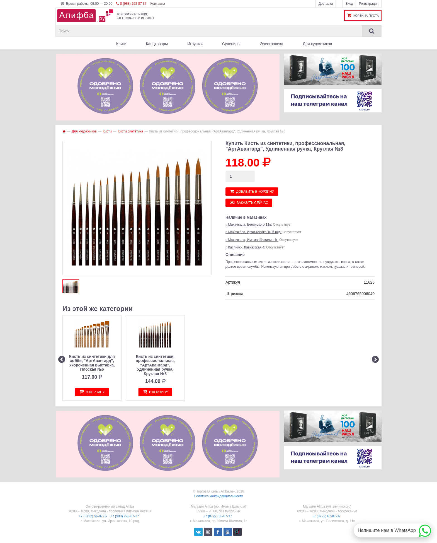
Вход (349, 4)
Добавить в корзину (252, 191)
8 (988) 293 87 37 (131, 4)
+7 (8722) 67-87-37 (326, 516)
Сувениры (231, 44)
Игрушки (195, 44)
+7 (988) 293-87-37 (125, 516)
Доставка (326, 4)
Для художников (317, 44)
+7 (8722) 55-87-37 (218, 516)
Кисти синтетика (130, 131)
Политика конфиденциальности (218, 496)
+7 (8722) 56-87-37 (93, 516)
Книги (121, 44)
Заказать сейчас (249, 202)
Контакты (157, 4)
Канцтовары (157, 44)
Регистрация (368, 4)
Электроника (271, 44)
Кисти (107, 131)
